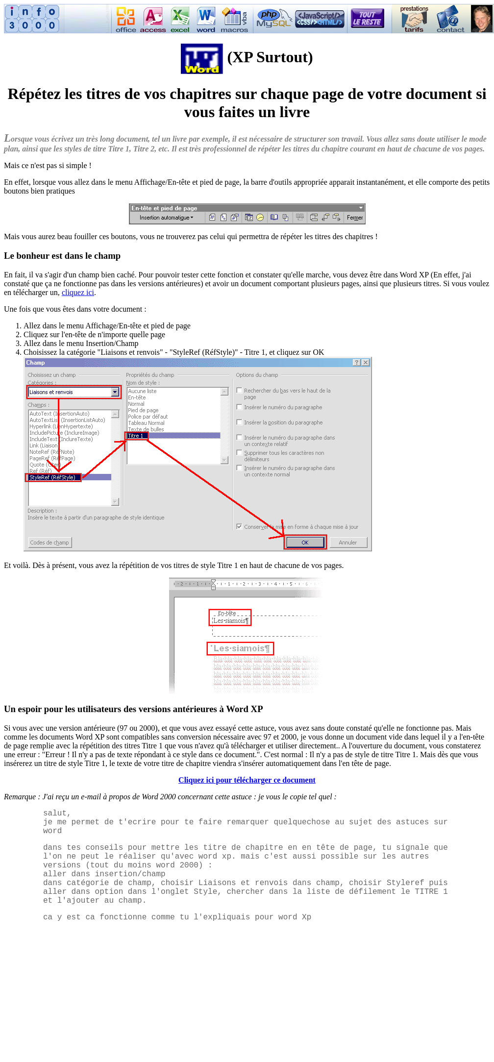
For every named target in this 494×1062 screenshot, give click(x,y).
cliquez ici (78, 292)
